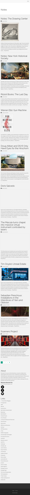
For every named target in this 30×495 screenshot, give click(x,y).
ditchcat (2, 427)
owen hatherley (4, 459)
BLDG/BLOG (3, 414)
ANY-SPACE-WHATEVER (6, 410)
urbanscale (3, 479)
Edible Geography (4, 432)
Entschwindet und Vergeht (6, 434)
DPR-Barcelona (4, 429)
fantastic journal (4, 440)
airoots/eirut (3, 408)
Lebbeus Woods (4, 453)
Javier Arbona (4, 447)
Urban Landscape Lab (5, 477)
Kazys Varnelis (4, 449)
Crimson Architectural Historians (7, 419)
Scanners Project (9, 331)
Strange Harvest (4, 468)
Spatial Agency (4, 466)
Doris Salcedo (8, 186)
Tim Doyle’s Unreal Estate (13, 264)
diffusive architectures (5, 425)
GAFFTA (2, 442)
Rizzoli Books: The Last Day (14, 94)
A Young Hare (3, 402)
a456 (2, 404)
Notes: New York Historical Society (14, 57)
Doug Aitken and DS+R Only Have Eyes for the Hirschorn (15, 147)
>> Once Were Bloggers (6, 400)
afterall (2, 406)
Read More (6, 50)
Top (13, 490)
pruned (2, 462)
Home (16, 490)
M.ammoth (3, 455)
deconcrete (3, 423)
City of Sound (3, 417)
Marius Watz (3, 457)
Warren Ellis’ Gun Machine (13, 110)
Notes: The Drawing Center (14, 18)
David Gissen (3, 421)
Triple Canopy (4, 475)
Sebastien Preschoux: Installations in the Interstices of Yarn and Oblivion (12, 299)
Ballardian (3, 412)
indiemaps (3, 444)
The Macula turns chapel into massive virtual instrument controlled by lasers (13, 226)
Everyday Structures (5, 436)
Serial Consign (4, 464)
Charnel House (4, 415)
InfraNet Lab (3, 445)
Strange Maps (4, 470)
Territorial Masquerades (6, 472)
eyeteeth (3, 438)
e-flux (2, 430)
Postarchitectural (4, 460)
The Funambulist (4, 474)
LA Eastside (3, 451)
